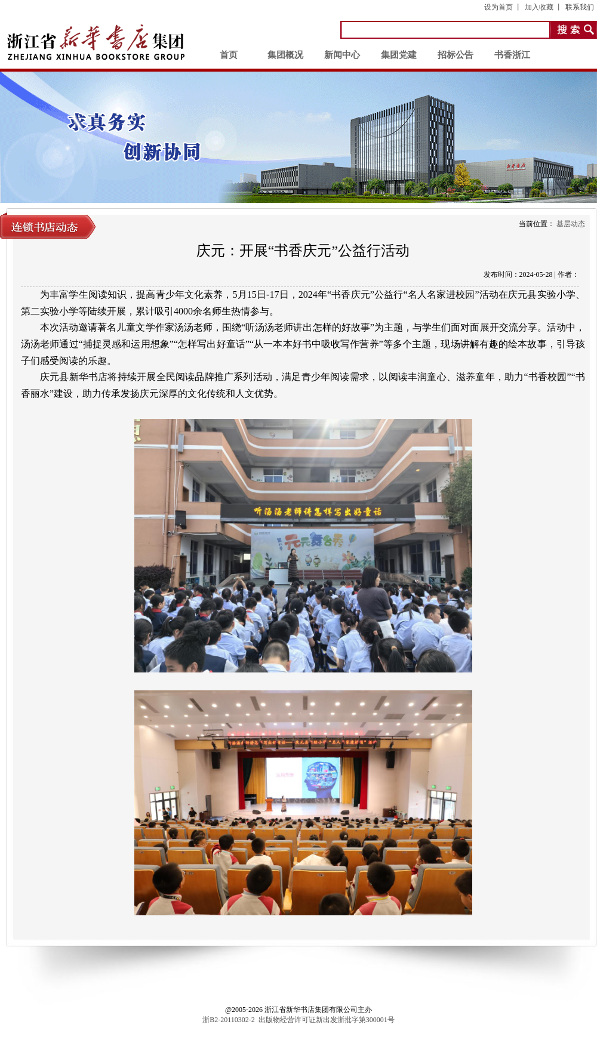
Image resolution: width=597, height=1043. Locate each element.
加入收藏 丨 (543, 7)
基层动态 (570, 224)
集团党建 (399, 55)
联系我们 (579, 7)
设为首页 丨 (503, 7)
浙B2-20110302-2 (228, 1020)
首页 (229, 55)
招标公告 (455, 55)
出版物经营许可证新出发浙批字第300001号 (327, 1020)
